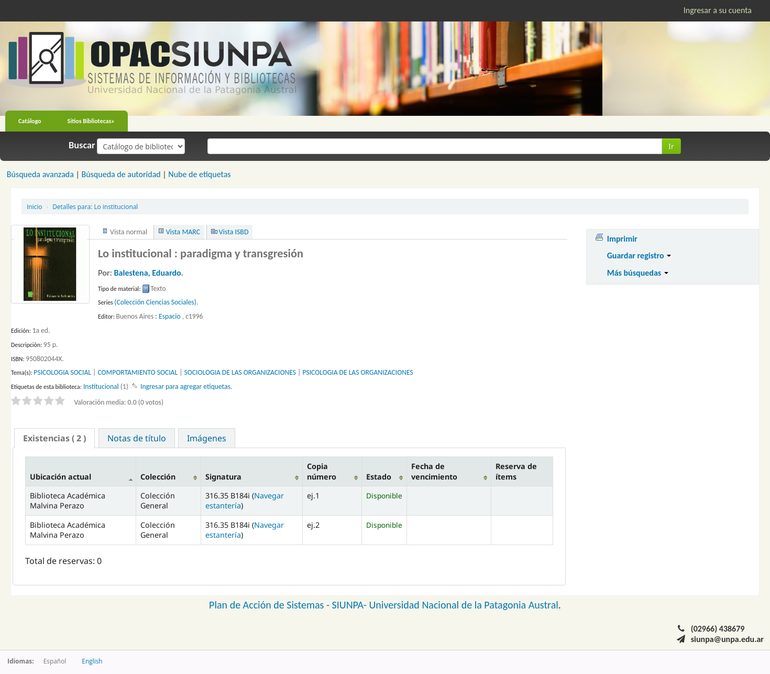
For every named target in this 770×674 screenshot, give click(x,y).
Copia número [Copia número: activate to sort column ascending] (321, 471)
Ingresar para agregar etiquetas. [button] (186, 386)
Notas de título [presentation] (136, 438)
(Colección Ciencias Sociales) (155, 302)
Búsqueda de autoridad (120, 174)
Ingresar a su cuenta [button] (718, 10)
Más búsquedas (637, 273)
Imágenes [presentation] (206, 438)
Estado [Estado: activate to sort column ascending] (378, 477)
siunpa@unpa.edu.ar (727, 639)
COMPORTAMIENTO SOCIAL (137, 372)
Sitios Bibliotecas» (91, 121)
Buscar (82, 145)
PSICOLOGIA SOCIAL (62, 372)
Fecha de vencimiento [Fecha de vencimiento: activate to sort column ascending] (434, 471)
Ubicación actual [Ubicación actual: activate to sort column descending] (60, 477)
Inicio (34, 206)
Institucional (101, 386)
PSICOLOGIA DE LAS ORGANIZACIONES (357, 372)
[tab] (54, 438)
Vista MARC (183, 231)
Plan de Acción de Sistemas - (270, 605)
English (92, 661)
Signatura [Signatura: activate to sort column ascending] (223, 477)
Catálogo (29, 121)
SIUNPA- (350, 605)
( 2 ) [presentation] (54, 438)
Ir (671, 146)
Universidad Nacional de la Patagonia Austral (463, 605)
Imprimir (622, 239)
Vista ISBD (234, 231)
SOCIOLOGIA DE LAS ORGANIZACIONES (240, 372)
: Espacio (167, 316)
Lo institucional (95, 206)
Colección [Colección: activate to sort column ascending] (157, 477)
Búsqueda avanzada (40, 174)
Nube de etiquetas (199, 174)
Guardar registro (639, 255)
